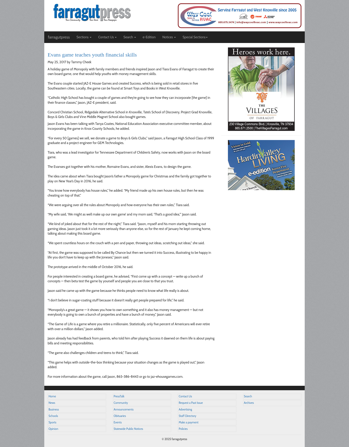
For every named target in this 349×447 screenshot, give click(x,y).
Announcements (124, 409)
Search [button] (129, 37)
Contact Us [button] (107, 37)
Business (54, 409)
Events (118, 422)
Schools (53, 416)
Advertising (185, 409)
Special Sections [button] (195, 37)
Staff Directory (187, 416)
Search (248, 396)
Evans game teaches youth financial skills (92, 55)
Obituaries (120, 416)
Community (121, 402)
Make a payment (189, 422)
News (52, 402)
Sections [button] (83, 37)
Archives (249, 402)
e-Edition (149, 37)
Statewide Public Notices (128, 429)
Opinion (53, 429)
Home (52, 396)
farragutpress (59, 37)
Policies (183, 429)
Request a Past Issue (191, 402)
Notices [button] (169, 37)
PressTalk (119, 396)
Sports (52, 422)
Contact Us (185, 396)
